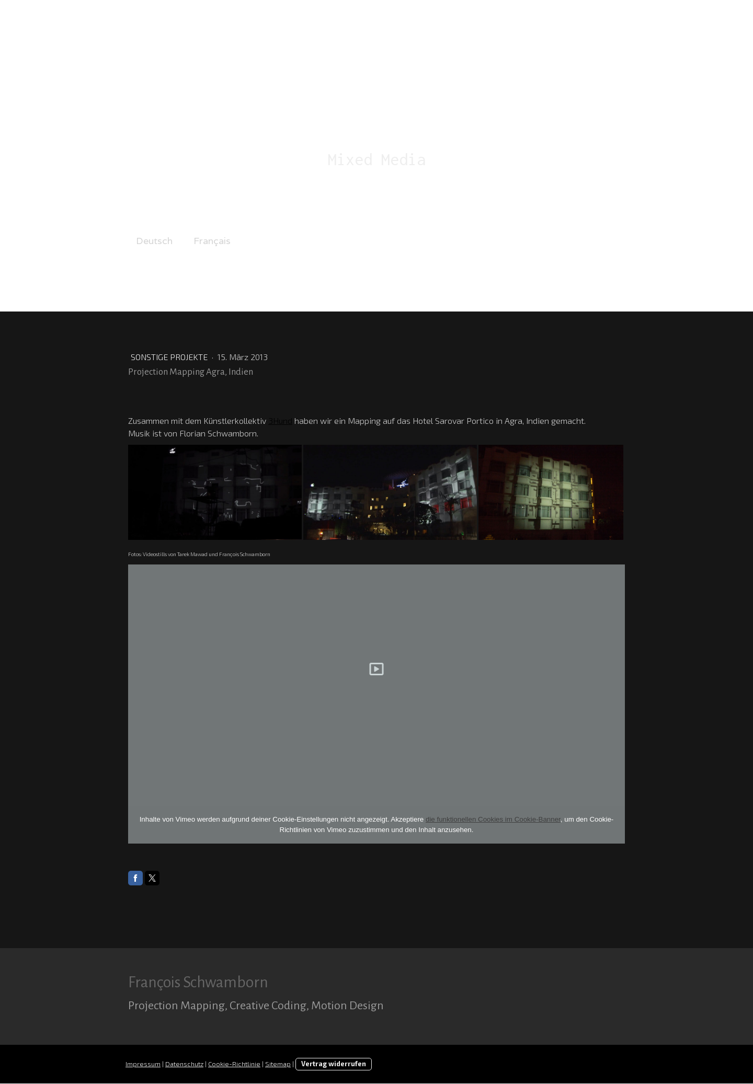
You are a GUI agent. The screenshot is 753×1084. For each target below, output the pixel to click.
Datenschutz (184, 1064)
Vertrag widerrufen (333, 1064)
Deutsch (154, 241)
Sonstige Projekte (170, 357)
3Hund (280, 420)
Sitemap (278, 1064)
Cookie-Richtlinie (234, 1064)
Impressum (143, 1064)
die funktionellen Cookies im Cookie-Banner (493, 820)
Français (212, 241)
